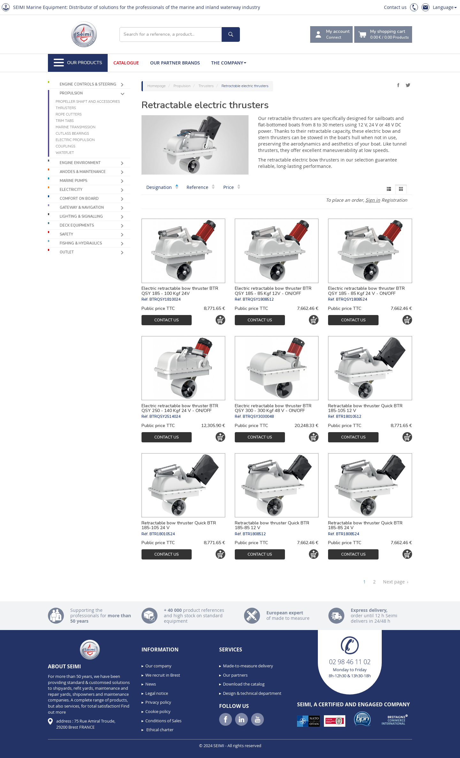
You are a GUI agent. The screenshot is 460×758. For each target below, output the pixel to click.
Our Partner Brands (175, 63)
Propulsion (71, 93)
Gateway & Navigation (82, 207)
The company (228, 63)
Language (445, 7)
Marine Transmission (75, 127)
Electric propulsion (75, 140)
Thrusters (66, 108)
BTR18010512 (348, 416)
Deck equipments (77, 225)
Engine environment (80, 163)
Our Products (78, 63)
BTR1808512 (254, 534)
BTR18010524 (162, 534)
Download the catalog (243, 684)
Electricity (71, 189)
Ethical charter (159, 729)
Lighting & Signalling (81, 216)
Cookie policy (158, 711)
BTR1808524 (347, 534)
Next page (395, 582)
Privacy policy (158, 702)
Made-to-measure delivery (248, 666)
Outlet (67, 252)
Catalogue (126, 63)
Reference (201, 187)
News (150, 684)
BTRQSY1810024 (165, 299)
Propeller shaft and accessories (88, 101)
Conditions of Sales (163, 721)
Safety (66, 234)
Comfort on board (79, 198)
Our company (158, 666)
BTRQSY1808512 (258, 299)
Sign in (372, 200)
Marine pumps (73, 180)
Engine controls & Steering (88, 84)
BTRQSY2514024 (165, 416)
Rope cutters (68, 114)
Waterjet (65, 152)
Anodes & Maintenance (83, 171)
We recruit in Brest (162, 675)
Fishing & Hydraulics (81, 243)
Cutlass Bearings (72, 133)
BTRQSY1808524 (351, 299)
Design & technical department (252, 693)
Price (231, 187)
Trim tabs (64, 120)
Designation (162, 187)
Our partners (235, 675)
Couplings (65, 146)
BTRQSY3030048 (258, 416)
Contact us (395, 7)
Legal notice (156, 693)
